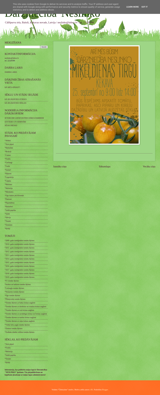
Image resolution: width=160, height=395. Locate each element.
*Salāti (7, 214)
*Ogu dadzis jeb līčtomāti (14, 196)
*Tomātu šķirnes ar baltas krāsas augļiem (20, 303)
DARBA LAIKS (11, 72)
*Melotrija (9, 188)
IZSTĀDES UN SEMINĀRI (15, 122)
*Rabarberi (9, 207)
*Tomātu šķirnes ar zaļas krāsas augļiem (20, 321)
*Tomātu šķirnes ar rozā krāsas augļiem (19, 310)
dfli (91, 390)
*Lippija (8, 181)
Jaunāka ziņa (59, 166)
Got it (144, 7)
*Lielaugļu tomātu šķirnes (14, 288)
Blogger (105, 390)
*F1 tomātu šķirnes (12, 281)
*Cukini (8, 155)
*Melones (8, 184)
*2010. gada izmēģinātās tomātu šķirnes (19, 244)
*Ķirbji (7, 229)
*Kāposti (8, 174)
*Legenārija (9, 177)
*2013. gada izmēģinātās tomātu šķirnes (19, 255)
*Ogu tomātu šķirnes (12, 295)
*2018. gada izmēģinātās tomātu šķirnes (19, 274)
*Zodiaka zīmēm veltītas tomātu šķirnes (19, 332)
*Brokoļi (8, 152)
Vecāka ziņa (149, 166)
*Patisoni (8, 199)
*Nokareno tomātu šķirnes (14, 292)
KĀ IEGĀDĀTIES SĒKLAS (15, 103)
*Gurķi (7, 166)
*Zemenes (8, 225)
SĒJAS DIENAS (11, 125)
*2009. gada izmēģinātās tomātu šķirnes (19, 241)
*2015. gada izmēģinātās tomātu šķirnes (19, 262)
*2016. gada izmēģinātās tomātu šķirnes (19, 266)
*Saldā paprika (10, 210)
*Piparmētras (10, 203)
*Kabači (8, 170)
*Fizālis (8, 159)
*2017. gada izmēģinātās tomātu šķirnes (19, 270)
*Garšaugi (8, 163)
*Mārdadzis (9, 192)
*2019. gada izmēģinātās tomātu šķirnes (19, 277)
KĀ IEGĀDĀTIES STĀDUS (16, 99)
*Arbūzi (8, 141)
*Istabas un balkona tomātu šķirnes (18, 284)
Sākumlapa (104, 166)
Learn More (132, 7)
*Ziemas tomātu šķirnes (13, 329)
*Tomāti (8, 221)
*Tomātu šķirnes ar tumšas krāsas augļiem (20, 317)
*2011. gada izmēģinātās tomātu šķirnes (19, 248)
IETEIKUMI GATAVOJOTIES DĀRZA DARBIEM (24, 118)
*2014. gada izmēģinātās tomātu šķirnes (19, 259)
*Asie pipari (9, 144)
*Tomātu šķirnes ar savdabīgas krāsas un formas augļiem (26, 314)
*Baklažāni (9, 148)
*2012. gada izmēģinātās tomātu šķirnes (19, 252)
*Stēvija (8, 217)
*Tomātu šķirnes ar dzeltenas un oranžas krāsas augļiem (25, 307)
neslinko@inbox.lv (12, 58)
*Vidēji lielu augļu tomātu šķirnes (17, 325)
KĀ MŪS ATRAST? (12, 87)
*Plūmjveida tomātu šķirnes (15, 299)
